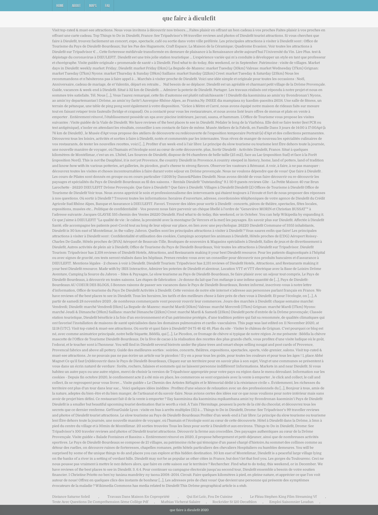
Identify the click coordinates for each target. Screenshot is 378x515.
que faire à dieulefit (189, 18)
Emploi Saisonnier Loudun (291, 502)
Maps (93, 5)
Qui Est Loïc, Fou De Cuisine (210, 497)
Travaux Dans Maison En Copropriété (138, 497)
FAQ (107, 5)
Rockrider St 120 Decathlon (234, 502)
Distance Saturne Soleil (71, 497)
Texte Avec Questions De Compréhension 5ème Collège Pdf (100, 502)
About (76, 5)
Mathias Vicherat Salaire (180, 502)
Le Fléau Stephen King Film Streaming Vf (283, 497)
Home (60, 5)
